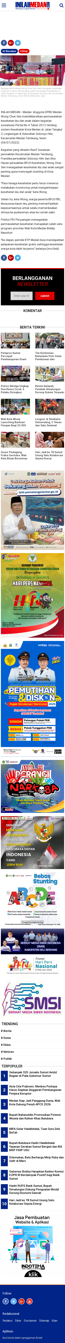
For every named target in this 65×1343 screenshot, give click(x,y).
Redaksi (7, 1320)
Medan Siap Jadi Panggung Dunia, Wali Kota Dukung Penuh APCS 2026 (34, 1102)
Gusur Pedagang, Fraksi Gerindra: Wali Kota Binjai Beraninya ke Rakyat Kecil (14, 457)
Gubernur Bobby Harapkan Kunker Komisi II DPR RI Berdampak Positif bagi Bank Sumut (36, 1175)
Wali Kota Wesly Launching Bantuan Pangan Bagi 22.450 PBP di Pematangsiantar (13, 425)
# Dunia (6, 1038)
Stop (24, 51)
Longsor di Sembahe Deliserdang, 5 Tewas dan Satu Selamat (48, 422)
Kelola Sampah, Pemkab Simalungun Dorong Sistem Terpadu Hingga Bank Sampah (49, 391)
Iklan (54, 1320)
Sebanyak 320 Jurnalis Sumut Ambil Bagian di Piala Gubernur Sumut (33, 1074)
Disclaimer (30, 1320)
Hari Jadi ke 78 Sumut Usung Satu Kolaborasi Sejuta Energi (49, 455)
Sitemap (44, 1320)
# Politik (6, 1058)
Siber (18, 1320)
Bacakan (9, 51)
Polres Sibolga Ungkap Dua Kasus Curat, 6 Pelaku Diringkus (15, 389)
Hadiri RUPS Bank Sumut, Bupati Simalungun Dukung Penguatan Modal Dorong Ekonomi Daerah (34, 1189)
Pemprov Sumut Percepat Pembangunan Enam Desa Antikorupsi (13, 357)
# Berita (6, 1031)
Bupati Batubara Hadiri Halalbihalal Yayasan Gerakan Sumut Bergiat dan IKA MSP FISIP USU (35, 1146)
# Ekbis (6, 1045)
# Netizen (7, 1051)
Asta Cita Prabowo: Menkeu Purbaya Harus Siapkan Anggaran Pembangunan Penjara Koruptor (35, 1090)
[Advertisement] (32, 19)
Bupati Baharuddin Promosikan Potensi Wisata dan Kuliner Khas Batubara (35, 1116)
